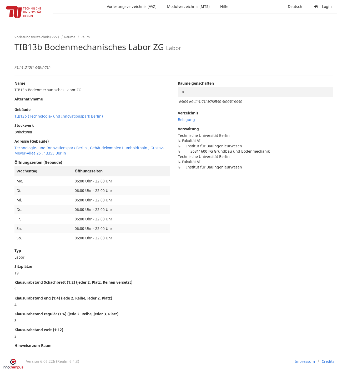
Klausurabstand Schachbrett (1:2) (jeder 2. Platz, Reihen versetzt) (73, 282)
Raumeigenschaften (196, 83)
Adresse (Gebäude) (31, 141)
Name (19, 83)
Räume (69, 37)
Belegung (186, 119)
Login (322, 6)
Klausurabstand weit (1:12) (38, 329)
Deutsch (295, 6)
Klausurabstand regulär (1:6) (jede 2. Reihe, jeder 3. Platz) (66, 313)
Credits (328, 361)
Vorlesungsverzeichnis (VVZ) (132, 6)
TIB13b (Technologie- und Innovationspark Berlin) (58, 116)
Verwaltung (188, 128)
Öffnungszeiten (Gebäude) (38, 162)
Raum (85, 37)
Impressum (305, 361)
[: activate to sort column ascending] (255, 92)
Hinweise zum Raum (33, 345)
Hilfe (224, 6)
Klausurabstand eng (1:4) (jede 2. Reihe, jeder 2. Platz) (63, 298)
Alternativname (28, 99)
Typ (17, 250)
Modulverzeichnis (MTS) (188, 6)
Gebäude (22, 109)
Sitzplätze (23, 266)
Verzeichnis (188, 112)
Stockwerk (24, 125)
